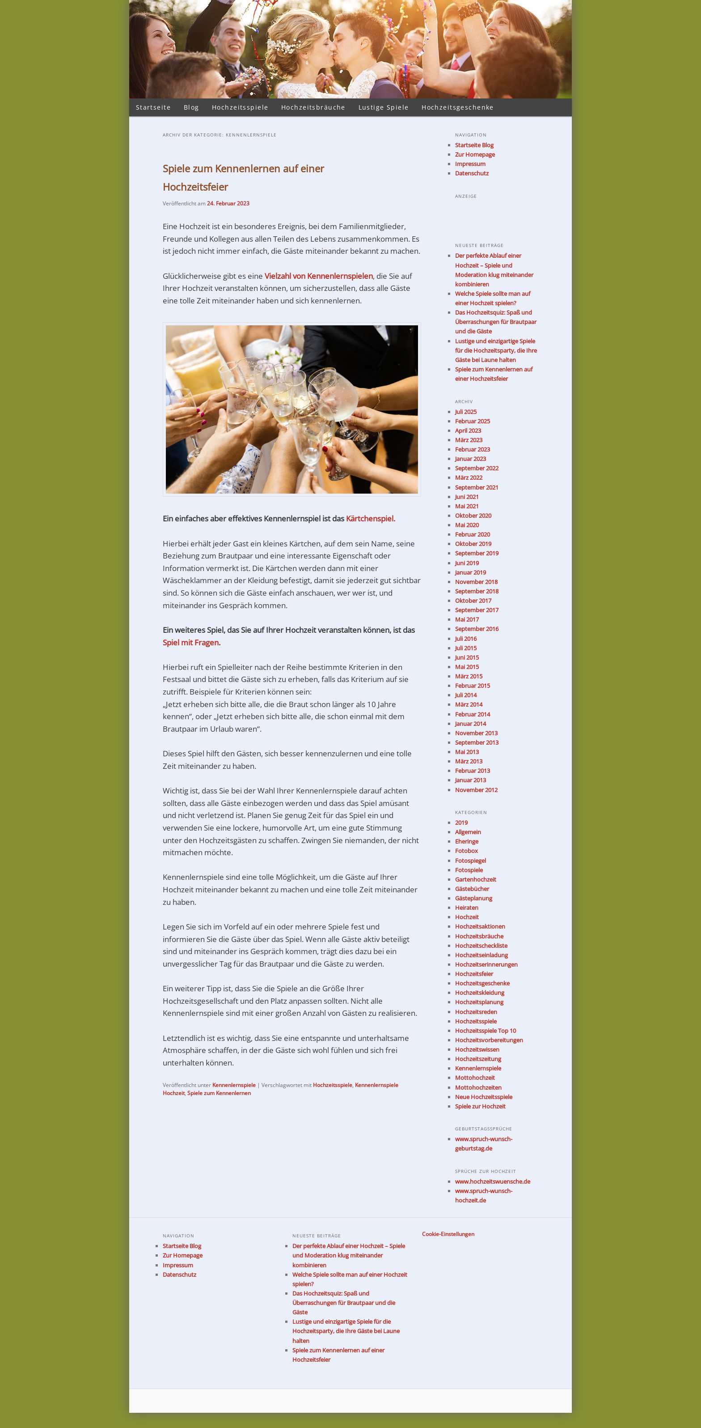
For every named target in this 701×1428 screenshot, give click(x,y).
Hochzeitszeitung (478, 1059)
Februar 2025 (472, 421)
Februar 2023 (472, 449)
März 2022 (468, 477)
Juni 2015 (467, 657)
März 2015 (468, 676)
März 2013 (468, 761)
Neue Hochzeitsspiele (483, 1097)
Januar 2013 (470, 780)
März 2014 (468, 704)
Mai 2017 (467, 619)
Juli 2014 (466, 695)
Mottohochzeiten (478, 1087)
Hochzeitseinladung (481, 955)
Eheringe (466, 841)
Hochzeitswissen (477, 1049)
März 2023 (468, 440)
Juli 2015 (466, 648)
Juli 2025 (466, 412)
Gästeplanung (473, 898)
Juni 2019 (467, 563)
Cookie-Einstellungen (448, 1234)
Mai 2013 (467, 752)
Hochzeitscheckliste (481, 946)
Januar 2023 (470, 459)
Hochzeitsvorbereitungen (489, 1040)
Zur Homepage (475, 154)
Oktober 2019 (473, 544)
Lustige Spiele (384, 107)
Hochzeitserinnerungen (486, 964)
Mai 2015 (467, 667)
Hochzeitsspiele (240, 107)
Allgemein (468, 832)
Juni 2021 (467, 497)
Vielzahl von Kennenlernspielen (319, 276)
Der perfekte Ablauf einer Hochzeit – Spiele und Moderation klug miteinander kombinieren (348, 1255)
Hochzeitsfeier (474, 974)
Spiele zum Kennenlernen (219, 1093)
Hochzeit (467, 917)
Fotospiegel (470, 861)
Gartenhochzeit (475, 879)
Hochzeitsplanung (479, 1002)
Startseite (153, 107)
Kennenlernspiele (234, 1085)
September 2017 (476, 610)
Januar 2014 (470, 724)
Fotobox (466, 851)
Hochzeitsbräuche (313, 107)
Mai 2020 (467, 525)
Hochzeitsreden (476, 1012)
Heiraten (466, 908)
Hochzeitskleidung (479, 993)
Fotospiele (469, 870)
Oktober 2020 (473, 516)
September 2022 (476, 468)
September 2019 (476, 553)
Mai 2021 (467, 506)
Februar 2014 (472, 714)
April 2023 (468, 430)
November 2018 (476, 582)
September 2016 (476, 629)
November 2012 (476, 790)
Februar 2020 (472, 534)
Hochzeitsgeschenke (458, 107)
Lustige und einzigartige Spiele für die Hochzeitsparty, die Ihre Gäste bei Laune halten (496, 350)
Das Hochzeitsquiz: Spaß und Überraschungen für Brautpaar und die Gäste (495, 321)
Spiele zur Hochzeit (480, 1106)
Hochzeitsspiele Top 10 (485, 1031)
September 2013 (476, 742)
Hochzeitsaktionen (480, 926)
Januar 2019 (470, 572)
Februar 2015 (472, 686)
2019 (461, 822)
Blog (191, 107)
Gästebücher (472, 889)
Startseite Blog (474, 145)
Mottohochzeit (475, 1078)
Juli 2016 (466, 639)
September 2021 (476, 487)
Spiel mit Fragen (191, 642)
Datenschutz (472, 173)
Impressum (470, 164)
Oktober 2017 (473, 601)
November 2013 (476, 733)
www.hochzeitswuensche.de (492, 1181)
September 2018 (476, 591)
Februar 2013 (472, 771)
